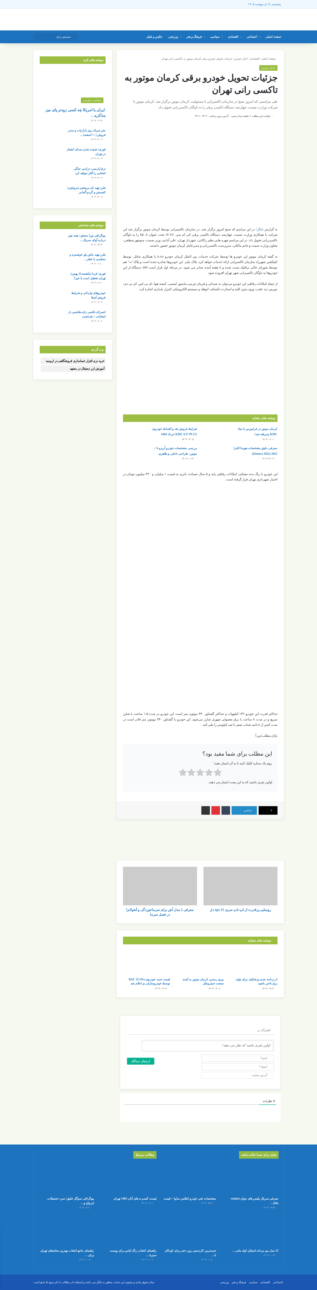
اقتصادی (233, 36)
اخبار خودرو (241, 58)
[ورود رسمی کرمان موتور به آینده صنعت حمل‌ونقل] (200, 962)
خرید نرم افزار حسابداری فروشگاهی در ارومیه (75, 361)
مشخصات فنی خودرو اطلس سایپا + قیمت (190, 1198)
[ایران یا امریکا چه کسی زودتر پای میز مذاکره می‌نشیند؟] (73, 86)
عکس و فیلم (154, 36)
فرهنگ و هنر (194, 36)
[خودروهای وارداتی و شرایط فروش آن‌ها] (51, 299)
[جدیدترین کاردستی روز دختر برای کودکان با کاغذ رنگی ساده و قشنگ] (188, 1230)
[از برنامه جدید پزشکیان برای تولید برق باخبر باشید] (253, 962)
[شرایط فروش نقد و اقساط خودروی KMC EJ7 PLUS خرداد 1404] (135, 434)
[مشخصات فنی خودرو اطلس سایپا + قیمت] (188, 1178)
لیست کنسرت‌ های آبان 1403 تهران (135, 1198)
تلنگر (260, 229)
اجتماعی (252, 36)
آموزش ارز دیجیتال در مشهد (87, 368)
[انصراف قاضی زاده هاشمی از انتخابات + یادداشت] (51, 318)
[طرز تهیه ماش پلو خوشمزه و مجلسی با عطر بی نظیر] (51, 260)
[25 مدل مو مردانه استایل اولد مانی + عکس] (250, 1230)
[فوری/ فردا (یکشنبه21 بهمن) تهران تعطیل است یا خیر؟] (51, 280)
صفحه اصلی (273, 36)
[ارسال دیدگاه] (141, 1061)
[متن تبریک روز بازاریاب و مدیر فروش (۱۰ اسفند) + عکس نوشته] (51, 136)
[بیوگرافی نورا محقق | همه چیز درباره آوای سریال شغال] (51, 241)
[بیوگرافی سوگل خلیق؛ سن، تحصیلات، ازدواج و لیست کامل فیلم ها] (66, 1178)
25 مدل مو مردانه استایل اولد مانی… (255, 1250)
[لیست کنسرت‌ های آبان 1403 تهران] (128, 1178)
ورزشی (173, 36)
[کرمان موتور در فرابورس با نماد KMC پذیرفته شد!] (215, 434)
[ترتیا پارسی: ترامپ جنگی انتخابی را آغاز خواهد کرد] (51, 174)
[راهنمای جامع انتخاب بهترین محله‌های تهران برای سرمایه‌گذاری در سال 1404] (66, 1230)
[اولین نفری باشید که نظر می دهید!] (208, 1046)
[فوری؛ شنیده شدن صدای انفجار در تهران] (51, 155)
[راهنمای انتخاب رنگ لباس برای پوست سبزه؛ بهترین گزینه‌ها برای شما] (128, 1230)
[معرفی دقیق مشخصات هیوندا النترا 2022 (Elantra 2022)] (215, 454)
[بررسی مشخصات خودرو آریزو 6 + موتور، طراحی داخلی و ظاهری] (135, 454)
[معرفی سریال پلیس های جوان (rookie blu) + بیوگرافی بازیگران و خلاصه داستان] (250, 1178)
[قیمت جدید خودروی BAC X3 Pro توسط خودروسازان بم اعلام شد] (146, 962)
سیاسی (215, 36)
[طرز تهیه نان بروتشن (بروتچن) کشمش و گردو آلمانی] (51, 194)
